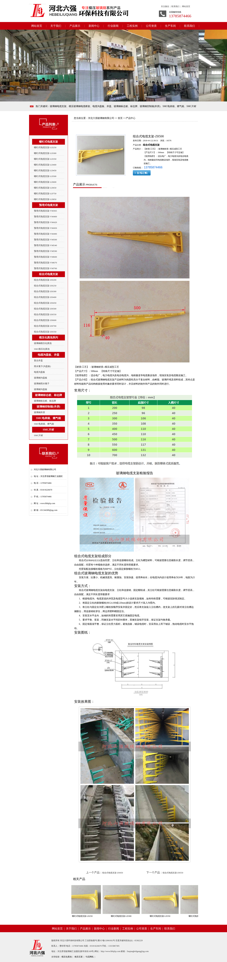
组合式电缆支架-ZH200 (45, 280)
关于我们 (55, 25)
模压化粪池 (67, 957)
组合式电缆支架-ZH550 (45, 314)
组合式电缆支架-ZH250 (45, 285)
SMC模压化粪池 (42, 349)
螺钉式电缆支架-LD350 (45, 159)
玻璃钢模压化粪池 (43, 343)
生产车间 (170, 25)
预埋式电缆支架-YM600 (45, 257)
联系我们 (189, 25)
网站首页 (36, 25)
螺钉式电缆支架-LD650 (45, 187)
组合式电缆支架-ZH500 (45, 308)
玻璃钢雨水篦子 (41, 383)
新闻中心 (94, 25)
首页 (120, 118)
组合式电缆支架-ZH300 (45, 291)
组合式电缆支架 (151, 145)
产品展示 (74, 25)
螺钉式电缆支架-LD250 (45, 147)
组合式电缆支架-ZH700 (45, 326)
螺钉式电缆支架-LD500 (45, 176)
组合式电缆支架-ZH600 (45, 320)
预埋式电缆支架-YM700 (45, 268)
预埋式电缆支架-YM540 (45, 245)
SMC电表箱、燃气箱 (44, 424)
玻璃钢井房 (39, 412)
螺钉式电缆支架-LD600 (45, 182)
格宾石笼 (79, 957)
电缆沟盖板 (39, 372)
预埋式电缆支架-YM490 (45, 234)
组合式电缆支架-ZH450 (45, 303)
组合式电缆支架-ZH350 (45, 331)
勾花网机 (90, 957)
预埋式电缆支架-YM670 (45, 262)
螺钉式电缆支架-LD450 (45, 170)
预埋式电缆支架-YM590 (45, 251)
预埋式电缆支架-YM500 (45, 239)
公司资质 (151, 25)
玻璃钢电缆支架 (93, 560)
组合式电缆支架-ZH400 (45, 297)
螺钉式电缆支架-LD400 (45, 164)
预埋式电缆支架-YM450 (45, 228)
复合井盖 (38, 360)
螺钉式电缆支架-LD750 (45, 193)
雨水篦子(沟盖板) (42, 366)
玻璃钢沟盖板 (40, 378)
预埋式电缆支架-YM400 (45, 216)
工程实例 (132, 25)
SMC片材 (38, 435)
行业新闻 (113, 25)
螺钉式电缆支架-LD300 (45, 153)
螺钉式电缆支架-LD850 (45, 199)
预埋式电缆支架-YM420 (45, 222)
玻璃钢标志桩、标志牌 (45, 401)
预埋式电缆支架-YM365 (45, 211)
